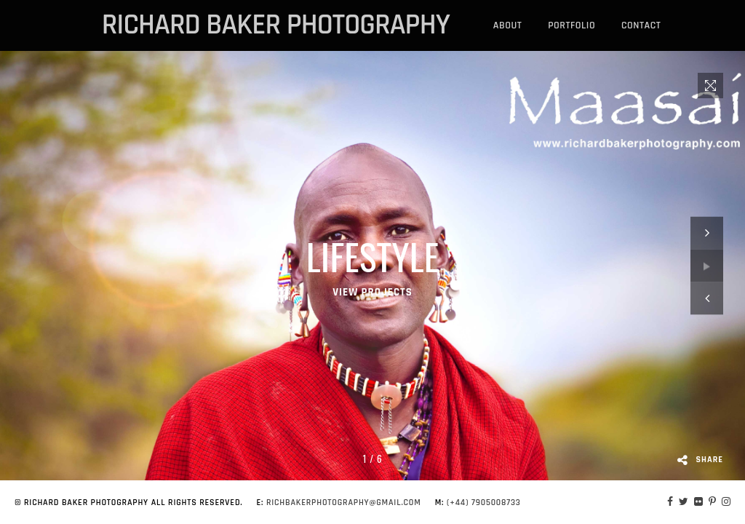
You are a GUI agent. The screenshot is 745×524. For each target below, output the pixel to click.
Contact (641, 25)
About (507, 25)
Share (700, 459)
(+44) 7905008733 (484, 502)
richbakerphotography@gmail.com (343, 502)
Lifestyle (372, 256)
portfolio (571, 25)
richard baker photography (276, 25)
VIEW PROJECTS (372, 292)
